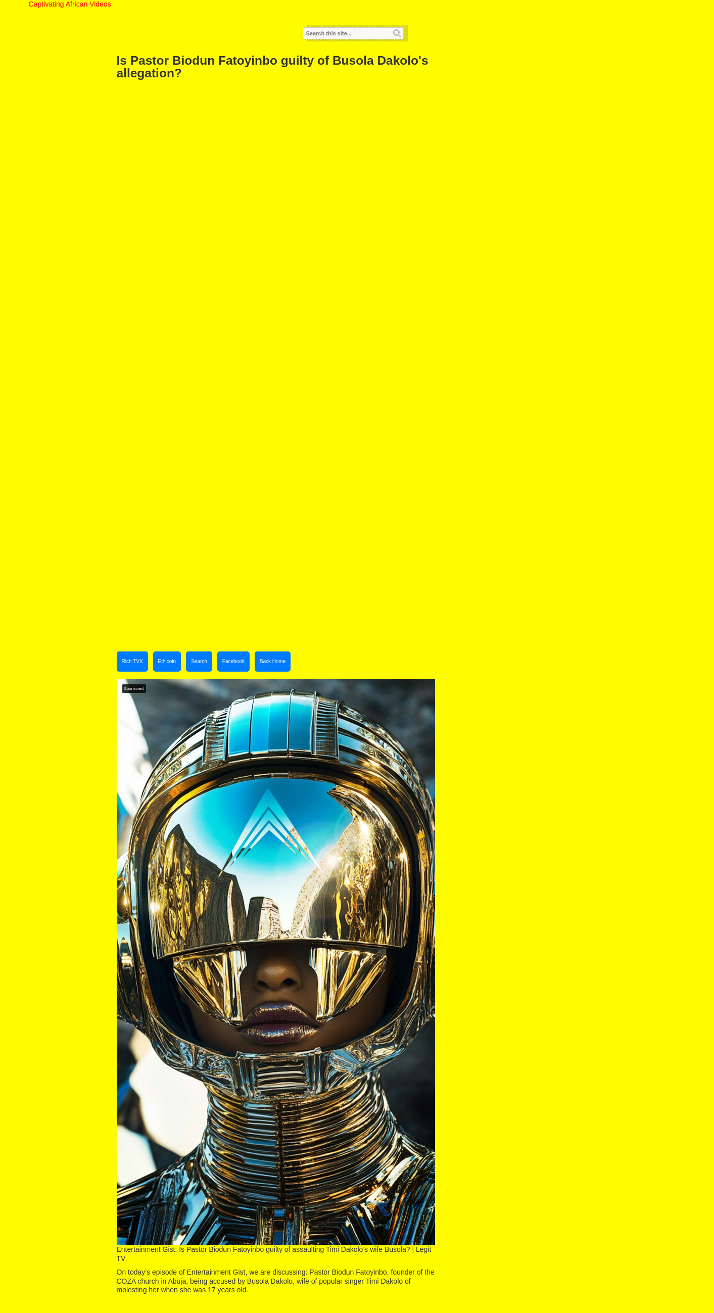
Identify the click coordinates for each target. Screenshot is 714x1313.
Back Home (273, 661)
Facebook (233, 661)
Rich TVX (132, 661)
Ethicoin (167, 661)
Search (199, 661)
